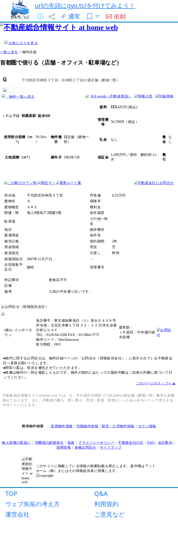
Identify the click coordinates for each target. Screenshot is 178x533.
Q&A (101, 493)
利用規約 (106, 504)
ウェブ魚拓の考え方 (32, 504)
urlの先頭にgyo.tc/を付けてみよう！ (85, 5)
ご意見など (109, 514)
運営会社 (17, 514)
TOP (11, 493)
